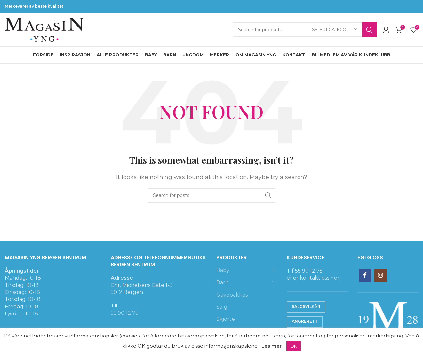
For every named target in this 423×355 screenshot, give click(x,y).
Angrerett (305, 321)
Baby (222, 270)
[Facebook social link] (365, 275)
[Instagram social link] (380, 275)
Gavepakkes (232, 295)
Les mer (271, 346)
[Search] (305, 29)
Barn (222, 282)
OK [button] (293, 346)
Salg (221, 307)
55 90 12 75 (124, 313)
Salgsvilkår (306, 306)
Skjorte (225, 319)
